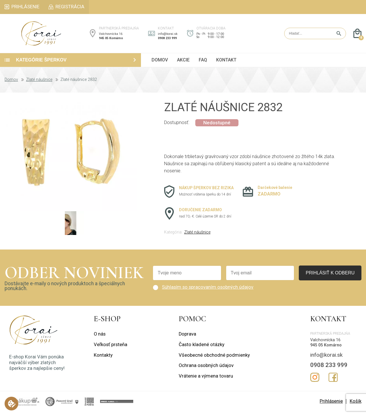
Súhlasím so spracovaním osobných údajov (207, 290)
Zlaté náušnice (39, 83)
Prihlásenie (331, 404)
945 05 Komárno (111, 40)
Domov (11, 83)
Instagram (314, 380)
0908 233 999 (167, 40)
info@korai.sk (168, 35)
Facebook (333, 380)
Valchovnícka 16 (110, 35)
